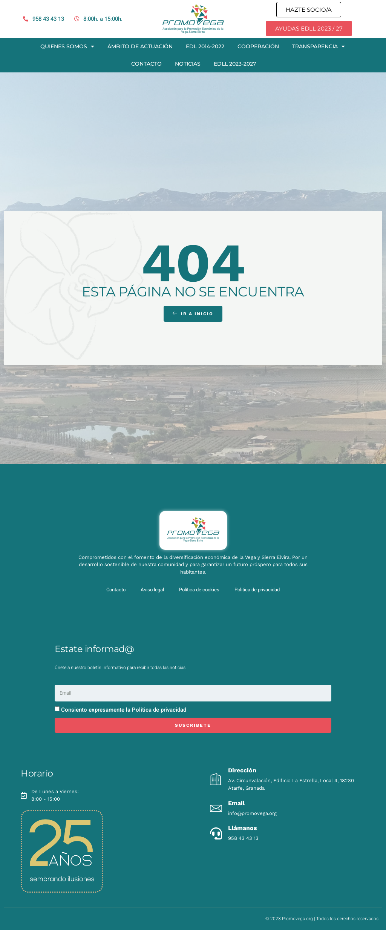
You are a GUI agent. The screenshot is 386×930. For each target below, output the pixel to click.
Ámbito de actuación (140, 46)
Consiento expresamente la (123, 710)
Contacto (146, 63)
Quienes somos (67, 46)
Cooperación (258, 46)
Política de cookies (199, 589)
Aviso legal (152, 589)
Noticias (188, 63)
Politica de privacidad (257, 589)
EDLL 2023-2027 (235, 63)
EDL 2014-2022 (205, 46)
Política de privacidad (159, 710)
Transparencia (318, 46)
